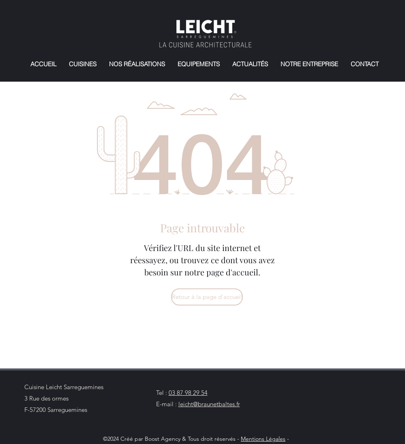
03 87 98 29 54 (188, 392)
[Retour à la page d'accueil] (207, 296)
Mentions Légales (263, 438)
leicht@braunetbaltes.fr (209, 404)
